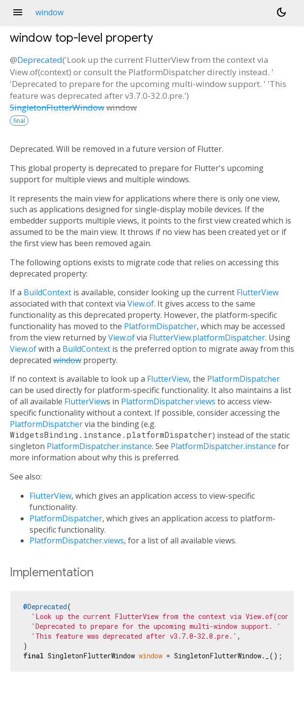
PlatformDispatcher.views (168, 401)
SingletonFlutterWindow (57, 107)
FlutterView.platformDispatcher (207, 337)
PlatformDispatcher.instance (99, 446)
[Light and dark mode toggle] (281, 12)
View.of (140, 303)
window (67, 360)
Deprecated (39, 59)
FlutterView (257, 292)
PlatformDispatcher (160, 326)
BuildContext (47, 292)
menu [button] (18, 12)
